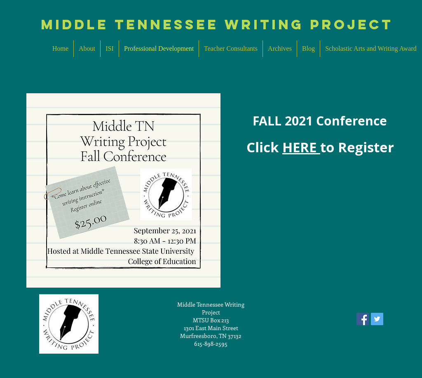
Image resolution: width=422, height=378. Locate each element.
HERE (301, 147)
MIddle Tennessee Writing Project (217, 24)
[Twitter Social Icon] (377, 319)
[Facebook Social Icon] (362, 319)
